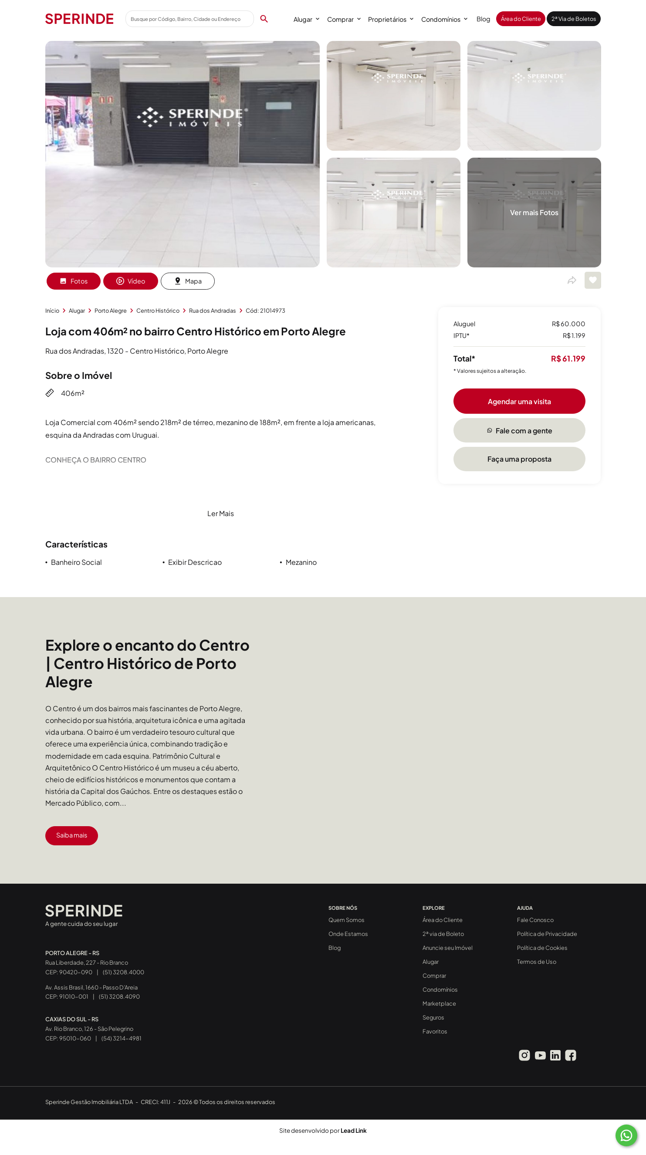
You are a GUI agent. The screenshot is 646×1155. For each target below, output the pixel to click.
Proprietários (390, 19)
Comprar (344, 19)
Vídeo (130, 281)
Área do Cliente (521, 18)
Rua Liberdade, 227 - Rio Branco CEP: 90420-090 (86, 962)
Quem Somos (346, 919)
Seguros (433, 1017)
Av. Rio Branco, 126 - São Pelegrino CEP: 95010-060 (89, 1029)
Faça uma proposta (519, 458)
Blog (483, 19)
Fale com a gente (519, 430)
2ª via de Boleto (443, 933)
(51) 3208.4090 (119, 996)
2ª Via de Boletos (573, 18)
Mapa (188, 281)
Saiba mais (71, 835)
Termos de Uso (536, 961)
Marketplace (439, 1003)
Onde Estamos (348, 933)
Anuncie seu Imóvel (448, 947)
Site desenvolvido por (323, 1130)
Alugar (306, 19)
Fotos (73, 281)
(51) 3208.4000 (123, 972)
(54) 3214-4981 (121, 1038)
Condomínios (444, 19)
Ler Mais (220, 513)
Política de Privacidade (547, 933)
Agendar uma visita (519, 401)
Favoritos (435, 1031)
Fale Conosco (535, 919)
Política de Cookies (542, 947)
